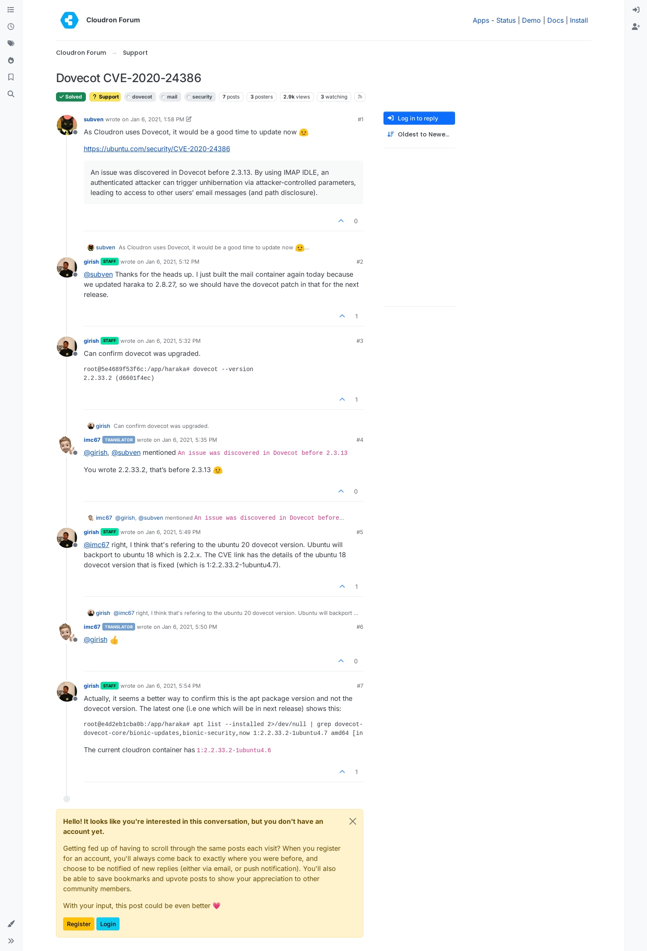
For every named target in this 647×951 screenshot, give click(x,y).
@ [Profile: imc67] (96, 544)
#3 (360, 340)
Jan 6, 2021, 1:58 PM (157, 119)
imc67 (92, 439)
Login (108, 923)
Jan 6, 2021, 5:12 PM (173, 261)
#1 (360, 119)
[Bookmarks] (11, 77)
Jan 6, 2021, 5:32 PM (173, 340)
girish (91, 261)
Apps (481, 20)
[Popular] (11, 60)
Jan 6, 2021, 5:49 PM (173, 532)
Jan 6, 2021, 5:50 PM (189, 626)
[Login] (636, 10)
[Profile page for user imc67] (67, 445)
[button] (11, 924)
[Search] (11, 94)
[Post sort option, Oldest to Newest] (419, 134)
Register (79, 923)
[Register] (636, 27)
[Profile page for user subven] (67, 125)
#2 (360, 261)
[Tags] (11, 44)
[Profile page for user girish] (67, 267)
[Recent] (11, 27)
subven (94, 119)
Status (506, 20)
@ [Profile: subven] (98, 274)
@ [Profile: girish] (95, 452)
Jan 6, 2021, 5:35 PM (189, 439)
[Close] (353, 821)
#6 (360, 626)
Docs (555, 20)
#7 (360, 685)
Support (105, 96)
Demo (531, 20)
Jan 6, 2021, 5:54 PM (173, 685)
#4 (360, 439)
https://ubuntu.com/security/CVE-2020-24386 (157, 148)
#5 (360, 532)
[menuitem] (636, 10)
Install (579, 20)
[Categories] (11, 10)
